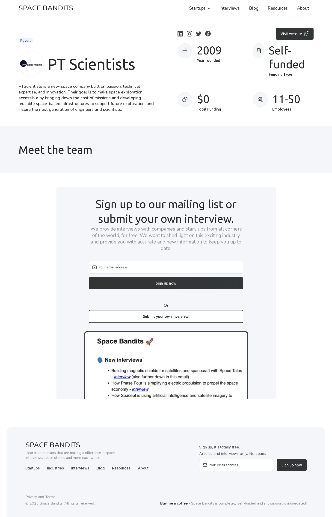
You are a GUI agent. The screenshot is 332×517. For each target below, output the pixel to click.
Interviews (229, 8)
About (303, 8)
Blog (253, 8)
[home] (45, 8)
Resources (278, 8)
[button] (200, 8)
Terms (50, 496)
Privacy (31, 496)
